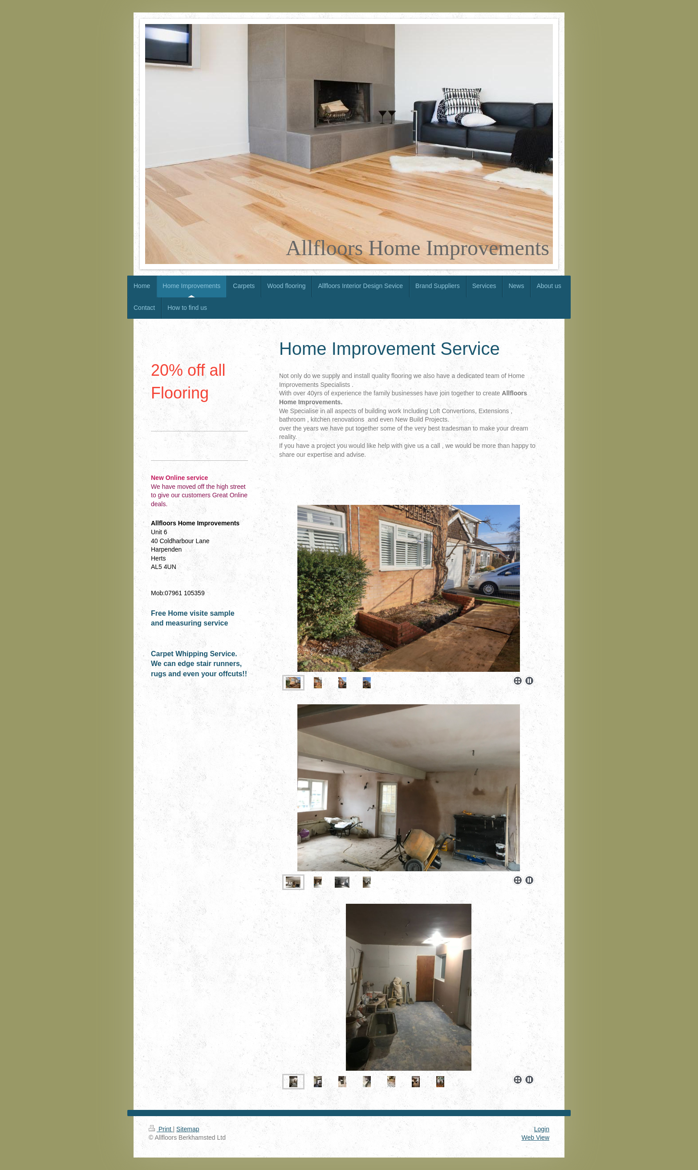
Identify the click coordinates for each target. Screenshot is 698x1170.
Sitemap (187, 1129)
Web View (535, 1137)
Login (541, 1129)
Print (161, 1129)
